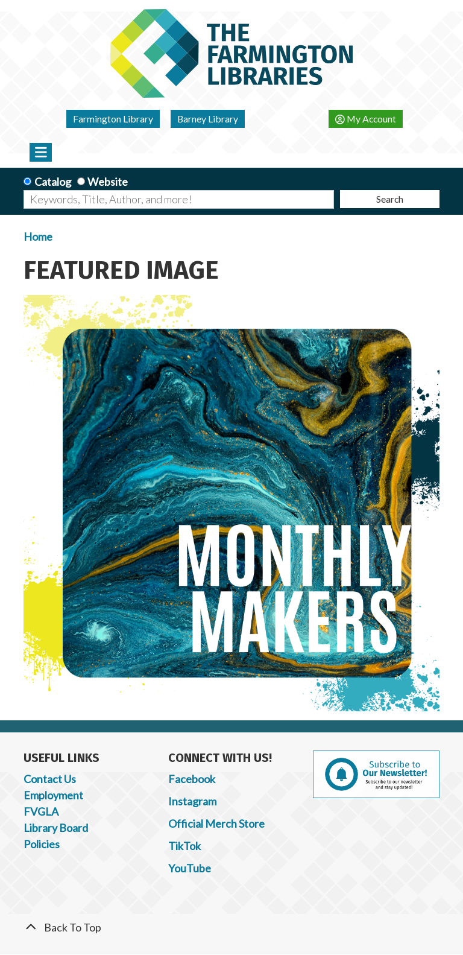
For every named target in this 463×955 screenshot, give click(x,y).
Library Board (56, 827)
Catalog (52, 181)
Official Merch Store (216, 823)
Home (38, 236)
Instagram (192, 801)
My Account (365, 118)
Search (389, 199)
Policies (42, 844)
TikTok (184, 845)
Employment (53, 795)
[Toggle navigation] (41, 152)
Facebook (191, 778)
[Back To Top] (231, 927)
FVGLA (41, 811)
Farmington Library (113, 118)
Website (107, 181)
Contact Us (50, 778)
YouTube (189, 868)
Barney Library (207, 118)
